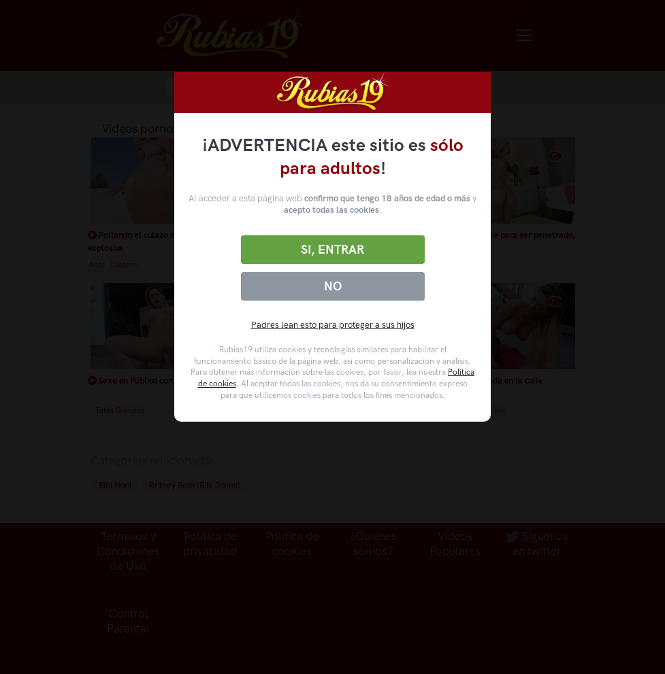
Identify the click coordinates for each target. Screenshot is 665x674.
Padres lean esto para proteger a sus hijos (333, 325)
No (333, 286)
